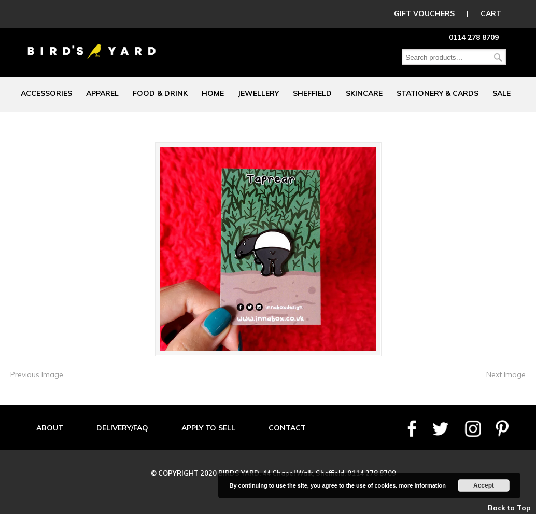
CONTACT (287, 428)
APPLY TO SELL (208, 428)
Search (498, 57)
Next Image (506, 374)
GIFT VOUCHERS (424, 13)
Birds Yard (92, 43)
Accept (483, 485)
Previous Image (36, 374)
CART (491, 13)
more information (422, 485)
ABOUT (49, 428)
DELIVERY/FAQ (122, 428)
